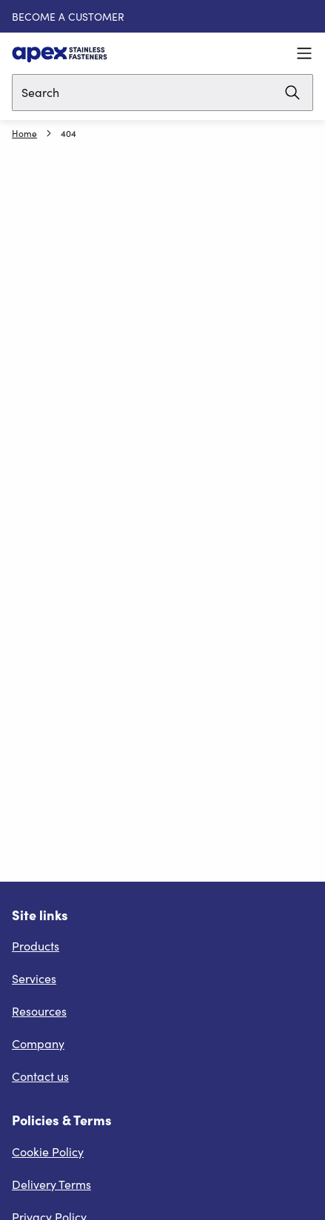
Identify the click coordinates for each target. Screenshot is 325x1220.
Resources (39, 1011)
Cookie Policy (48, 1151)
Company (38, 1043)
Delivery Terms (51, 1184)
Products (35, 945)
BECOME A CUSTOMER (68, 17)
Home (24, 133)
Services (34, 978)
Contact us (40, 1076)
